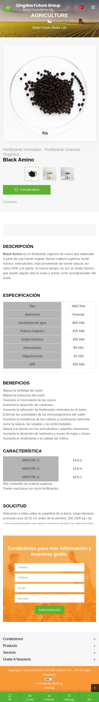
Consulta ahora (29, 189)
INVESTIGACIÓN (50, 610)
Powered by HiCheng (49, 683)
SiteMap (49, 687)
